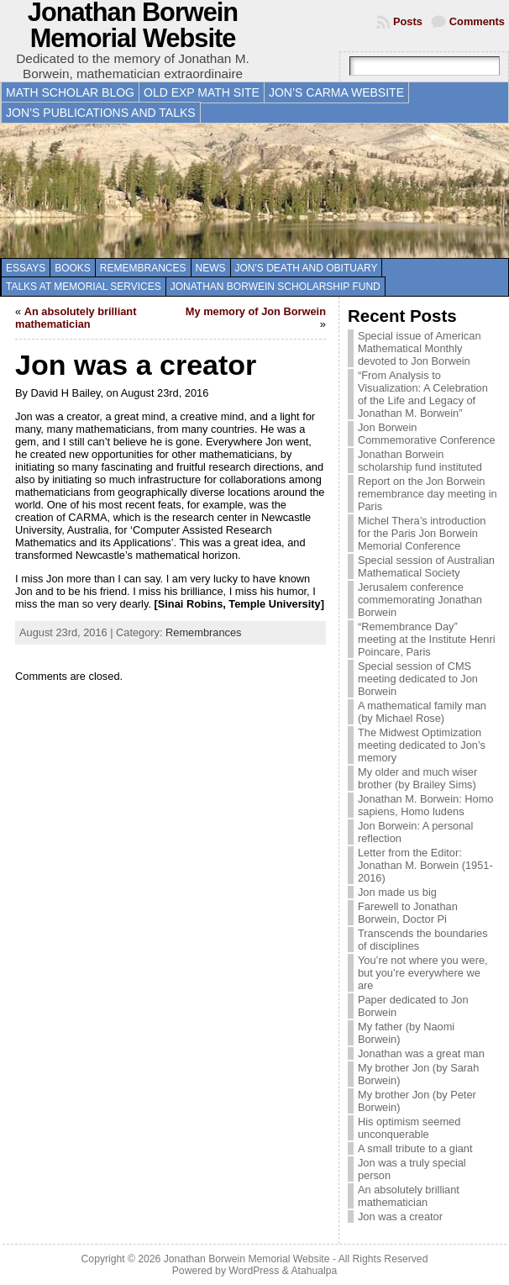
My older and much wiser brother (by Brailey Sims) (417, 778)
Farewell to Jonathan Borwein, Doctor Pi (408, 912)
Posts (407, 21)
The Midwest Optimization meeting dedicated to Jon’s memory (421, 745)
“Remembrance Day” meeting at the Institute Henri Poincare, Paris (427, 639)
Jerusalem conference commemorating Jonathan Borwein (420, 600)
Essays (25, 268)
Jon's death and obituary (306, 268)
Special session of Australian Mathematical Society (426, 566)
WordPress (253, 1271)
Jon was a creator (400, 1216)
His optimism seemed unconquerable (409, 1127)
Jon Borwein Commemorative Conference (427, 433)
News (211, 268)
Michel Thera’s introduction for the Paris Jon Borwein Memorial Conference (421, 533)
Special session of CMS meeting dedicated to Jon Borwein (418, 679)
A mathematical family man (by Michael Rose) (422, 711)
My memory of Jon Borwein (256, 311)
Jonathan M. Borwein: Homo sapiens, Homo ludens (425, 805)
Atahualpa (314, 1271)
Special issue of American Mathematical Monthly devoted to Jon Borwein (419, 348)
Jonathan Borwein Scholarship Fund (275, 286)
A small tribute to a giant (415, 1148)
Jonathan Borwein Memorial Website (247, 1259)
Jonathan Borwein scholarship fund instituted (420, 460)
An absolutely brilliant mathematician (75, 317)
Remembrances (143, 268)
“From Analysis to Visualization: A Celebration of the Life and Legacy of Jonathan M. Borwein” (423, 394)
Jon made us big (397, 892)
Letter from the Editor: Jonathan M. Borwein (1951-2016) (425, 865)
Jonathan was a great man (421, 1053)
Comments (477, 21)
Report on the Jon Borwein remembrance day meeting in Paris (427, 494)
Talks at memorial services (83, 286)
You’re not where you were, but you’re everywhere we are (423, 973)
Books (73, 268)
